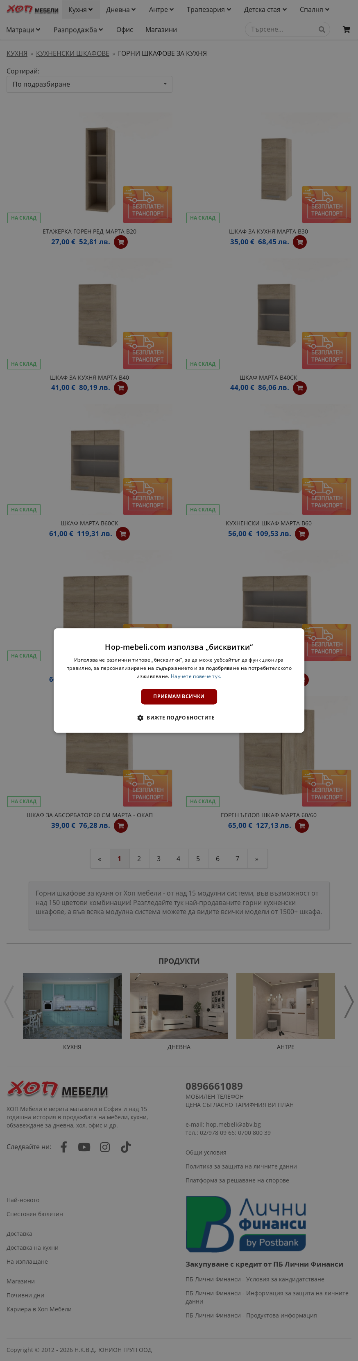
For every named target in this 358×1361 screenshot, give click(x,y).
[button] (179, 718)
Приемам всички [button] (179, 696)
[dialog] (179, 680)
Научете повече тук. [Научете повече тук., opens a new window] (196, 676)
